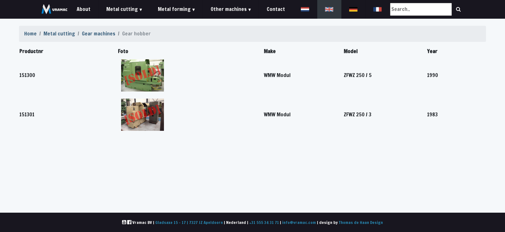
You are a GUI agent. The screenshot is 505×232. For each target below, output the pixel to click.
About (84, 9)
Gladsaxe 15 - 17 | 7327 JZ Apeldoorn (189, 222)
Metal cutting (59, 33)
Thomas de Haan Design (361, 222)
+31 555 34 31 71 (264, 222)
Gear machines (98, 33)
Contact (276, 9)
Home (30, 33)
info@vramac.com (299, 222)
